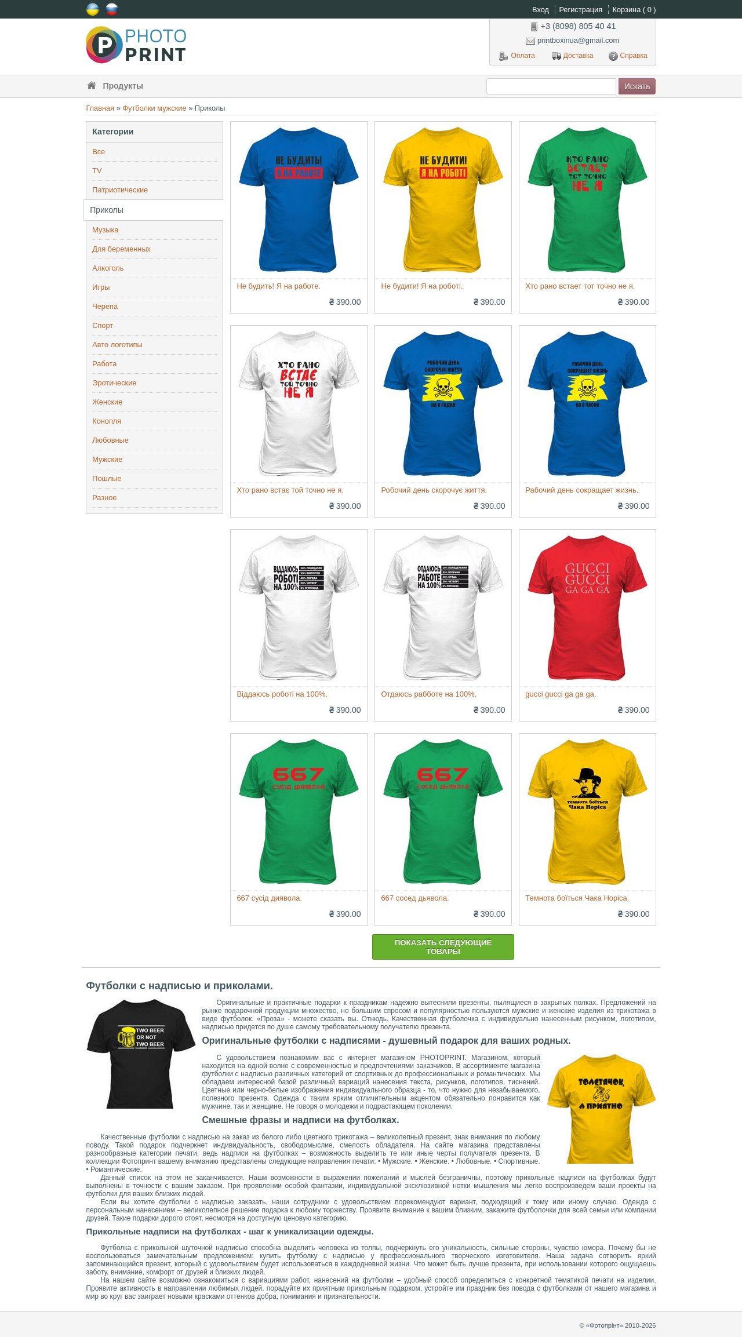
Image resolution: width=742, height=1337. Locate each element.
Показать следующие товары (443, 947)
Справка (628, 56)
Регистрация (581, 9)
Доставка (573, 56)
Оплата (516, 56)
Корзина (634, 9)
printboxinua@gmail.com (572, 40)
